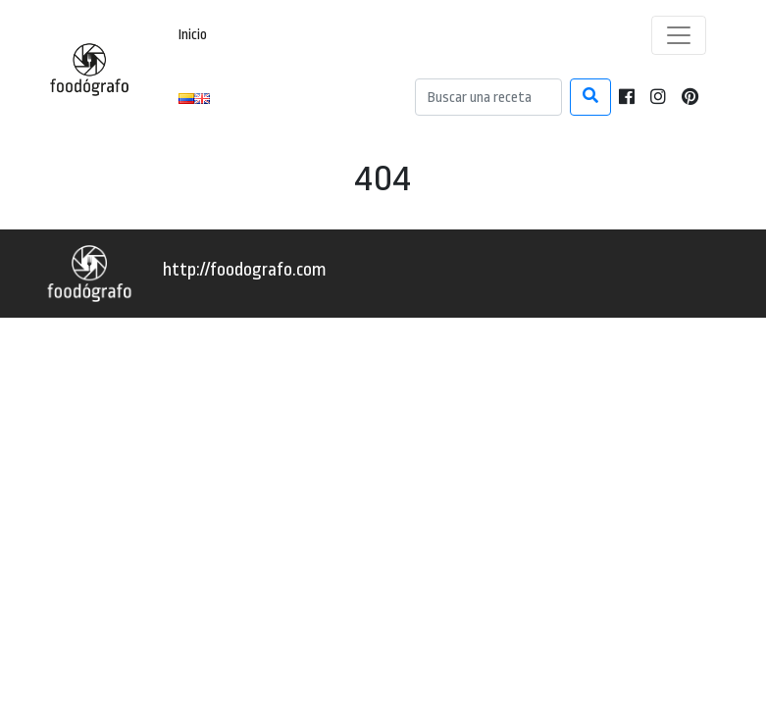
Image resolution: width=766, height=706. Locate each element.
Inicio (193, 34)
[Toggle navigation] (678, 35)
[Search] (488, 97)
